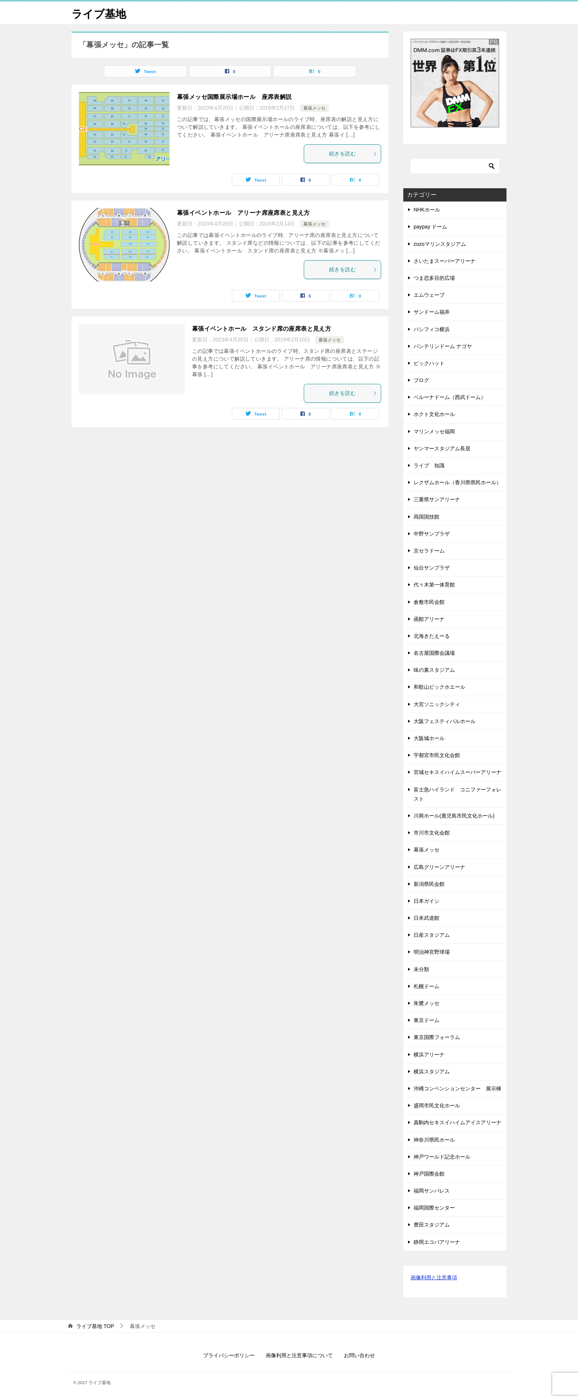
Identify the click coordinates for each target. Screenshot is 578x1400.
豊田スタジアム (432, 1225)
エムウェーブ (432, 295)
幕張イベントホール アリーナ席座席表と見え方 (243, 213)
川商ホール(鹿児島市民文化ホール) (454, 816)
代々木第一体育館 (434, 585)
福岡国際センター (434, 1208)
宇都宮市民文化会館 (437, 755)
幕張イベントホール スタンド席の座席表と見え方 (261, 329)
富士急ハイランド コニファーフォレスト (457, 794)
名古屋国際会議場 (434, 653)
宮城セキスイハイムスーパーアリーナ (457, 772)
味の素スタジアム (434, 670)
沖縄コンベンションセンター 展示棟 (457, 1088)
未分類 (421, 969)
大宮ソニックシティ (437, 704)
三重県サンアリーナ (437, 499)
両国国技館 (426, 517)
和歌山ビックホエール (439, 687)
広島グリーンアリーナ (439, 867)
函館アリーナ (429, 619)
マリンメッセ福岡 (434, 431)
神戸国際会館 (429, 1174)
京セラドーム (429, 551)
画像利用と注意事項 (434, 1277)
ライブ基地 (100, 12)
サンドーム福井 (434, 312)
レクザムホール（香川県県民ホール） (457, 482)
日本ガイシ (426, 901)
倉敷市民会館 (429, 602)
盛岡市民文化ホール (437, 1105)
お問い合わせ (359, 1355)
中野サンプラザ (432, 534)
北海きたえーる (432, 636)
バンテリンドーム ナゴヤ (443, 346)
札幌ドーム (426, 986)
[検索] (455, 166)
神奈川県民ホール (434, 1140)
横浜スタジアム (434, 1071)
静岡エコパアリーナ (437, 1242)
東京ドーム (426, 1020)
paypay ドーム (430, 227)
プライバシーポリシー (229, 1355)
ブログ (421, 380)
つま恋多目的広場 (434, 278)
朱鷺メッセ (426, 1003)
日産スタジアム (432, 935)
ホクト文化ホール (434, 414)
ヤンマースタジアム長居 (442, 448)
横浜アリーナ (429, 1054)
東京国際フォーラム (437, 1037)
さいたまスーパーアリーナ (445, 261)
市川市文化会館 (432, 833)
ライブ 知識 (429, 465)
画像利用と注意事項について (299, 1355)
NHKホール (427, 210)
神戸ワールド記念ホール (442, 1157)
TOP (95, 1326)
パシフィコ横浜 (432, 329)
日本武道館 (426, 918)
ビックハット (429, 363)
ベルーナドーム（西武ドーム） (450, 397)
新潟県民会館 (429, 884)
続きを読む (353, 153)
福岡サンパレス (432, 1191)
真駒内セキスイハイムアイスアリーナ (457, 1122)
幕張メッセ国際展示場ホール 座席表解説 (234, 97)
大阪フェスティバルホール (445, 721)
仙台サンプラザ (432, 568)
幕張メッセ (314, 108)
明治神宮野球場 (432, 952)
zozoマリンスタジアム (440, 244)
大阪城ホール (429, 738)
